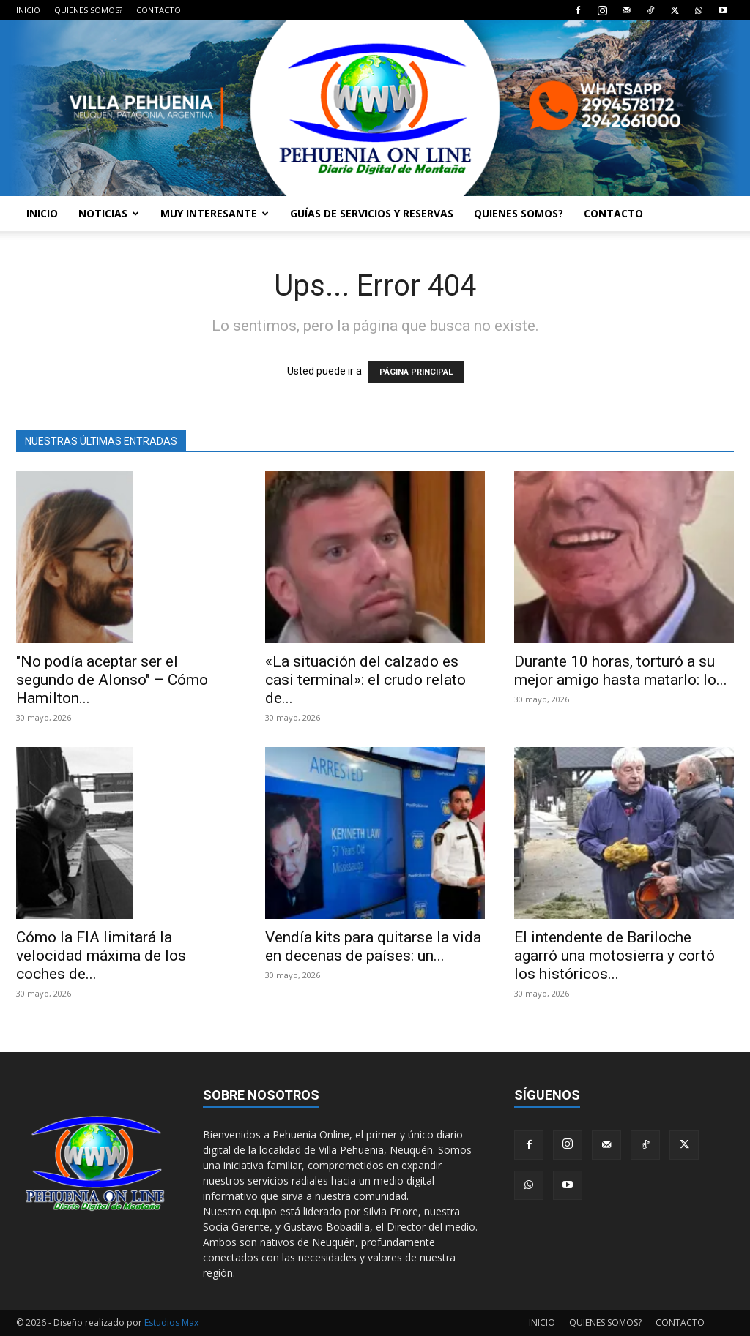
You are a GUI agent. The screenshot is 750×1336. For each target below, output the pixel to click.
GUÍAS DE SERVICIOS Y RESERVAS (371, 213)
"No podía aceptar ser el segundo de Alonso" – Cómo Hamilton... (112, 680)
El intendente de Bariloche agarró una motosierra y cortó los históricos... (614, 955)
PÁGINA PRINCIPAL (416, 372)
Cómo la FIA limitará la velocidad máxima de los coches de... (101, 955)
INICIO (28, 9)
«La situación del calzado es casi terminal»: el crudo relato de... (365, 680)
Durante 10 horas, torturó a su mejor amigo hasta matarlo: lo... (620, 670)
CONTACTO (158, 9)
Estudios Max (171, 1322)
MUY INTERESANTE (214, 213)
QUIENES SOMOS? (88, 9)
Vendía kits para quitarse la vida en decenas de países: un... (373, 946)
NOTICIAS (108, 213)
